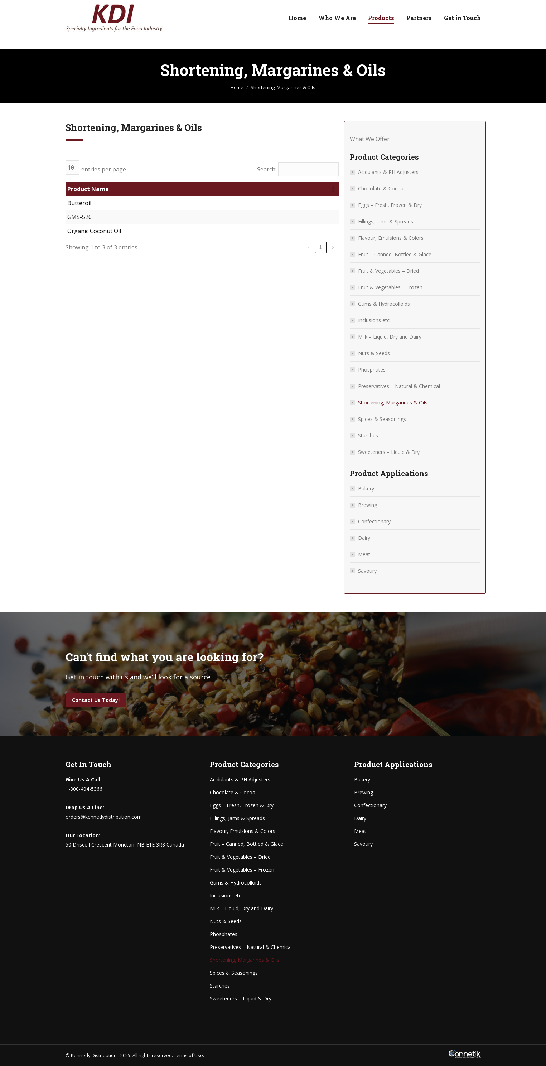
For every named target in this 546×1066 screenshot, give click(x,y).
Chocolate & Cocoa (381, 188)
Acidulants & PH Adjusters (388, 172)
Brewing (367, 504)
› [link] (333, 247)
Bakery (366, 488)
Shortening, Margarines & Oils (392, 402)
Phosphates (372, 369)
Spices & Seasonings (382, 419)
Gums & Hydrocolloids (384, 303)
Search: (266, 169)
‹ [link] (308, 247)
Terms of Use (188, 1055)
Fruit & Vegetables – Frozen (390, 287)
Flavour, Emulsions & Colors (391, 237)
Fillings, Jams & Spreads (385, 221)
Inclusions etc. (374, 320)
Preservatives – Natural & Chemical (399, 386)
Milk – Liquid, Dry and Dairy (389, 336)
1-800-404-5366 (90, 7)
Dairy (364, 537)
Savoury (367, 570)
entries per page (103, 169)
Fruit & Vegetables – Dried (388, 270)
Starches (368, 435)
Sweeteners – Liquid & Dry (389, 452)
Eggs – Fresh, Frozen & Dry (390, 205)
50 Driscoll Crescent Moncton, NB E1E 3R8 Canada (423, 7)
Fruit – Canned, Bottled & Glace (394, 254)
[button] (333, 189)
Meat (364, 554)
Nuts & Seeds (374, 353)
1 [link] (320, 247)
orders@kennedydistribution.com (165, 7)
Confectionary (374, 521)
